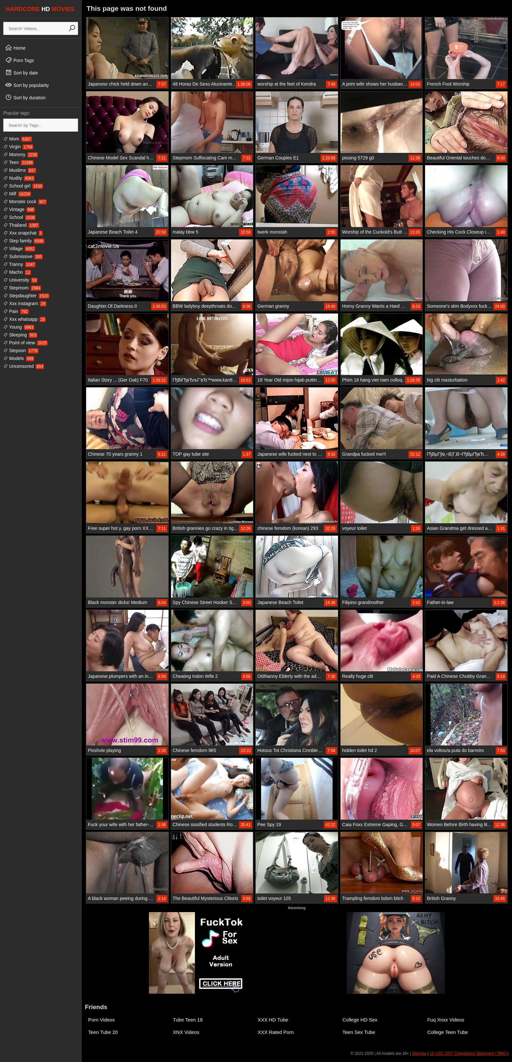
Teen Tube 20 (103, 1032)
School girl (23, 185)
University (20, 280)
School (19, 217)
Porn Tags (19, 60)
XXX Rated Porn (276, 1032)
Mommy (20, 154)
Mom (17, 138)
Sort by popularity (27, 85)
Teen (18, 162)
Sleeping (20, 334)
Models (18, 358)
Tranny (19, 264)
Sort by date (21, 72)
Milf (17, 193)
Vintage (19, 209)
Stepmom (22, 287)
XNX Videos (186, 1032)
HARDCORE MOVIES (40, 9)
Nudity (19, 178)
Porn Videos (101, 1019)
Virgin (18, 146)
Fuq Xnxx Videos (445, 1019)
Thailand (21, 225)
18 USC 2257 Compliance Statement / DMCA (469, 1053)
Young (18, 327)
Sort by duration (25, 97)
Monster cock (25, 201)
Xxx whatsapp (24, 319)
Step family (23, 240)
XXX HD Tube (273, 1019)
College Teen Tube (447, 1032)
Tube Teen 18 (188, 1019)
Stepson (21, 350)
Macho (17, 272)
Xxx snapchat (23, 233)
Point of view (25, 342)
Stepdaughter (26, 295)
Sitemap (419, 1053)
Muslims (19, 170)
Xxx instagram (24, 303)
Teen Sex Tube (359, 1032)
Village (19, 248)
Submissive (23, 256)
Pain (16, 311)
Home (15, 47)
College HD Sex (360, 1019)
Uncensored (23, 366)
